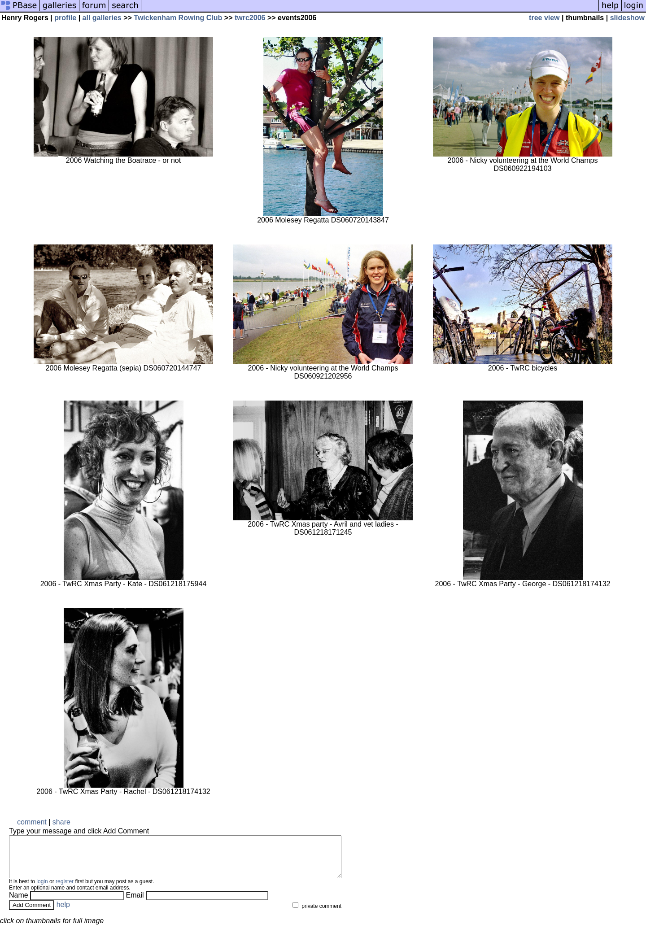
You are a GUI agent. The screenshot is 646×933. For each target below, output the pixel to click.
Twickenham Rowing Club (178, 18)
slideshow (627, 18)
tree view (544, 18)
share (61, 822)
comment (32, 822)
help (63, 912)
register (65, 889)
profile (65, 18)
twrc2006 (250, 18)
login (42, 889)
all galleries (102, 18)
